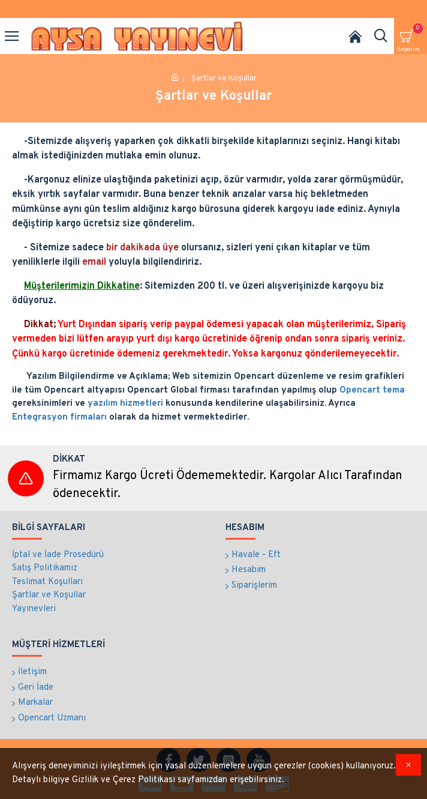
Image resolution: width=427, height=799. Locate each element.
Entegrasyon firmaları (59, 417)
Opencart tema (372, 390)
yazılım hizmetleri (125, 403)
